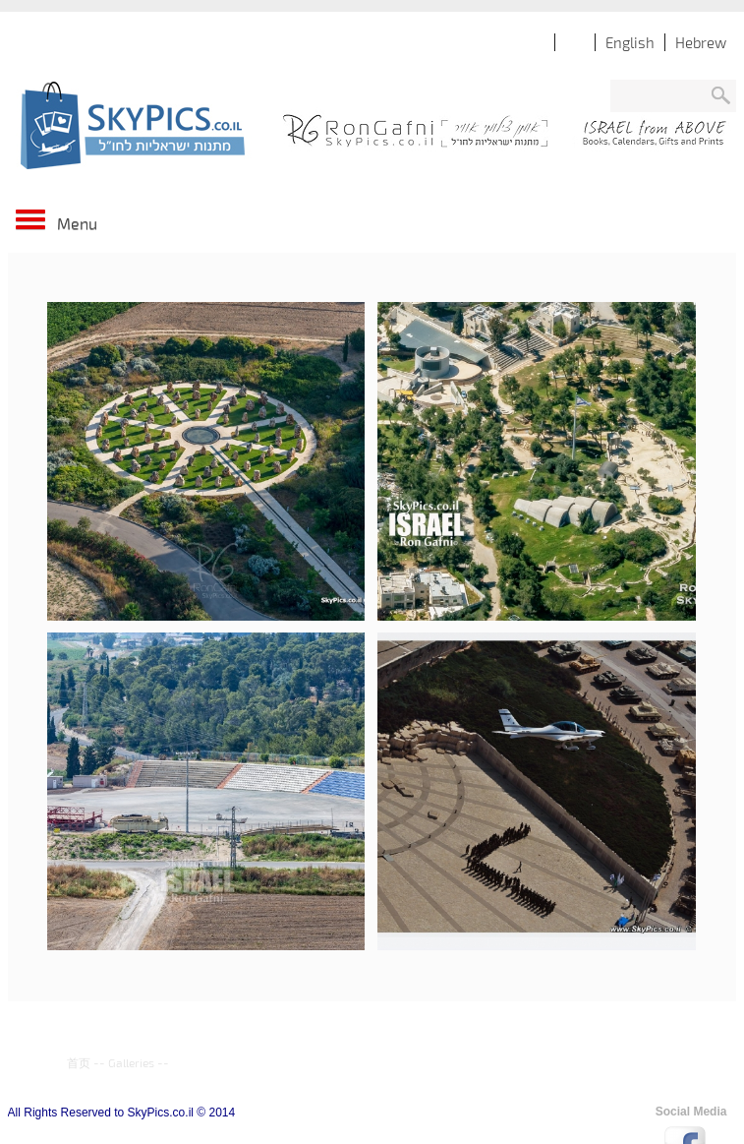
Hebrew (700, 42)
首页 (78, 1062)
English (630, 42)
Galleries (131, 1062)
